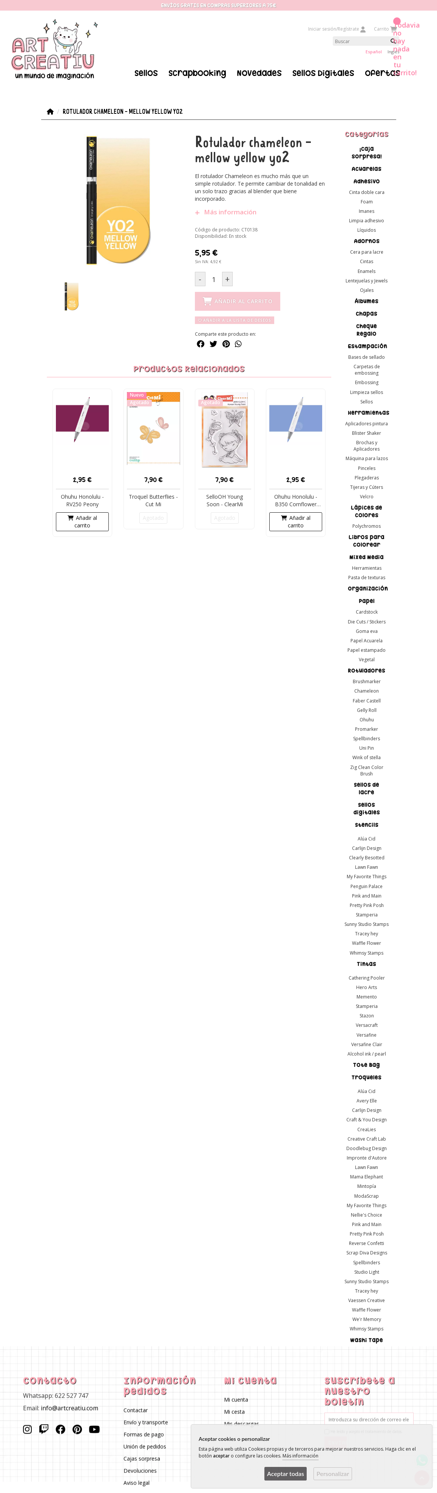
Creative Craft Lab (366, 1138)
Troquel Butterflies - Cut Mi (153, 500)
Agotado (153, 517)
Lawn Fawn (366, 867)
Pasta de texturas (366, 577)
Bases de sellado (366, 357)
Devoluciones (140, 1470)
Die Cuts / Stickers (366, 621)
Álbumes (366, 301)
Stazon (366, 1015)
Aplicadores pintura (366, 423)
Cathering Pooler (366, 977)
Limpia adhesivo (366, 220)
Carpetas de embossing (366, 369)
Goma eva (366, 631)
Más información (225, 212)
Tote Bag (366, 1065)
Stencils (366, 825)
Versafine (367, 1034)
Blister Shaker (366, 432)
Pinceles (366, 468)
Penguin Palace (367, 886)
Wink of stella (366, 757)
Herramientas (368, 412)
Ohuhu (366, 719)
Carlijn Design (366, 848)
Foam (366, 201)
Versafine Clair (366, 1044)
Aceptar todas (285, 1473)
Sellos (146, 73)
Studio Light (366, 1271)
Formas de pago (144, 1434)
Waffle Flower (366, 943)
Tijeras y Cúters (366, 487)
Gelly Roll (366, 710)
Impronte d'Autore (366, 1158)
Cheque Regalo (366, 330)
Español (374, 51)
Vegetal (366, 659)
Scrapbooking (197, 73)
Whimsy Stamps (366, 952)
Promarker (366, 729)
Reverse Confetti (366, 1243)
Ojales (366, 290)
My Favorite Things (366, 876)
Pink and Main (366, 895)
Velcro (366, 496)
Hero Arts (366, 987)
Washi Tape (366, 1340)
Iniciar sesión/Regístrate (337, 29)
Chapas (366, 314)
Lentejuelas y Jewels (367, 280)
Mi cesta (234, 1411)
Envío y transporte (146, 1422)
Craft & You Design (366, 1119)
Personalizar (333, 1473)
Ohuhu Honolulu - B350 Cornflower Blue (295, 500)
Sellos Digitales (323, 73)
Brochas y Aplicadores (367, 445)
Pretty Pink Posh (366, 905)
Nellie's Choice (366, 1214)
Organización (368, 589)
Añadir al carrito (82, 521)
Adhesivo (366, 181)
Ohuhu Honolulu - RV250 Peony (82, 500)
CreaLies (366, 1129)
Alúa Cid (366, 838)
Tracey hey (366, 933)
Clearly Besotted (366, 857)
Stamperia (366, 915)
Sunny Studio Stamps (366, 924)
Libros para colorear (366, 541)
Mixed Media (366, 557)
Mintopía (366, 1186)
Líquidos (366, 230)
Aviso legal (137, 1483)
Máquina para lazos (366, 458)
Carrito (385, 29)
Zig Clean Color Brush (366, 770)
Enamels (366, 271)
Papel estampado (366, 650)
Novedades (259, 73)
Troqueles (366, 1077)
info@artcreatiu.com (69, 1408)
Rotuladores (366, 671)
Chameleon (366, 691)
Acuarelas (366, 169)
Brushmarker (366, 681)
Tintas (366, 964)
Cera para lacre (366, 252)
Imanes (366, 211)
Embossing (366, 382)
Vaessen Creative (366, 1300)
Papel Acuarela (367, 640)
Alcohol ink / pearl (366, 1053)
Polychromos (366, 526)
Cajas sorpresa (142, 1458)
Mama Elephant (366, 1177)
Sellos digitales (366, 808)
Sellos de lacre (366, 788)
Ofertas (382, 73)
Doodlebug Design (366, 1148)
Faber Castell (366, 700)
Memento (366, 997)
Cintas (366, 261)
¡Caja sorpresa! (366, 152)
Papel (366, 601)
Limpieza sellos (366, 392)
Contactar (136, 1410)
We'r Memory (366, 1319)
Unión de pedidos (145, 1446)
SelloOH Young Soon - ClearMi (224, 500)
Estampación (367, 346)
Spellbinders (366, 738)
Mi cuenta (236, 1399)
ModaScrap (366, 1195)
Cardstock (366, 612)
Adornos (366, 241)
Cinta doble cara (366, 192)
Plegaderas (366, 477)
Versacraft (366, 1025)
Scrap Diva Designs (366, 1253)
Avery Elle (366, 1101)
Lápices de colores (366, 511)
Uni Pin (366, 748)
